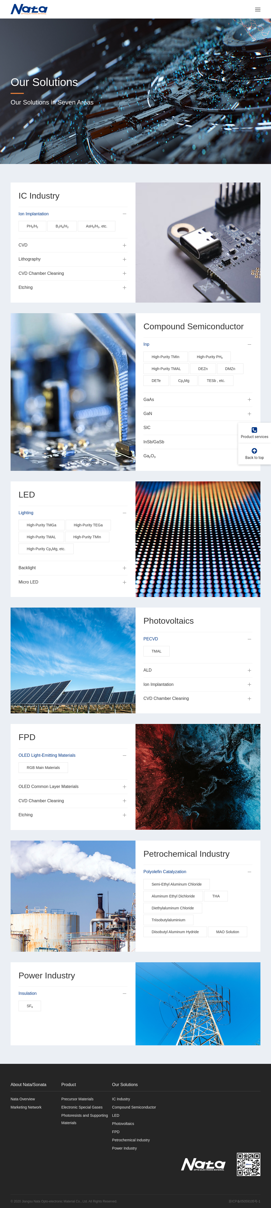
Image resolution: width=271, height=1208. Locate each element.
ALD (147, 682)
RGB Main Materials (43, 780)
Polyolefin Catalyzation (164, 884)
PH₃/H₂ (32, 238)
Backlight (27, 580)
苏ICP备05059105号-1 (244, 1201)
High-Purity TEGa (88, 538)
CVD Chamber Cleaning (41, 286)
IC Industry (121, 1099)
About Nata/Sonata (28, 1084)
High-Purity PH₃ (210, 369)
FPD (116, 1132)
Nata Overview (23, 1099)
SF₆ (30, 1018)
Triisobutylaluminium (168, 932)
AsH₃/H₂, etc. (96, 238)
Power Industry (124, 1148)
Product (68, 1084)
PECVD (150, 651)
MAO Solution (227, 944)
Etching (26, 300)
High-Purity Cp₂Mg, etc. (46, 561)
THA (216, 908)
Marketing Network (26, 1107)
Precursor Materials (77, 1099)
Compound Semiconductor (134, 1107)
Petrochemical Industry (131, 1140)
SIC (147, 440)
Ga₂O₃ (149, 468)
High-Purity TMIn (165, 369)
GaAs (148, 412)
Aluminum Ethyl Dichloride (173, 908)
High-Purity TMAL (166, 381)
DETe (156, 393)
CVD (23, 257)
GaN (147, 426)
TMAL (156, 664)
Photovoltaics (123, 1124)
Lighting (26, 525)
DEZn (203, 381)
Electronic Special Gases (82, 1107)
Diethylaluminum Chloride (173, 920)
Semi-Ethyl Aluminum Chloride (177, 897)
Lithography (30, 272)
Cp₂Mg (183, 393)
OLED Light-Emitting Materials (47, 767)
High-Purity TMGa (41, 538)
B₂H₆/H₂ (62, 238)
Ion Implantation (34, 226)
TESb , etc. (216, 393)
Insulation (28, 1006)
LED (115, 1115)
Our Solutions (125, 1084)
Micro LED (28, 594)
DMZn (230, 381)
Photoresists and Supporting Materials (84, 1119)
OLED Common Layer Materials (49, 799)
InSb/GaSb (153, 454)
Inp (146, 356)
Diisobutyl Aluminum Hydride (175, 944)
